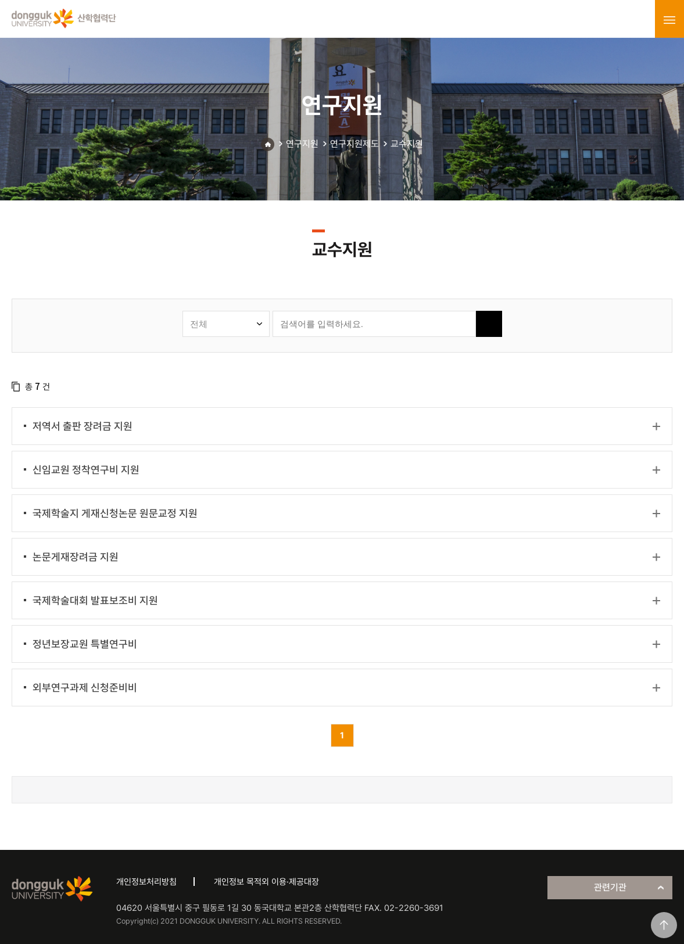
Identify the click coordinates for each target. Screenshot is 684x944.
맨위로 (664, 925)
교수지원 (407, 143)
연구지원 (302, 143)
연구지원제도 (354, 143)
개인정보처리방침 (146, 882)
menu (669, 20)
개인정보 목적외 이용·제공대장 (266, 882)
